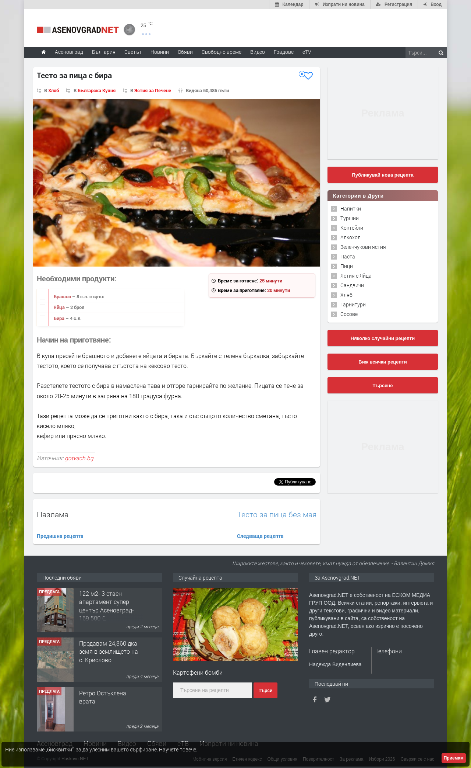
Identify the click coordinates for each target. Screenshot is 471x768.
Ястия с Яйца (356, 275)
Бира (59, 318)
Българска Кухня (97, 90)
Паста (347, 256)
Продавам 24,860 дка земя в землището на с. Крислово (108, 651)
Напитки (350, 208)
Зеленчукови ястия (363, 246)
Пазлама (52, 514)
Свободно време (221, 51)
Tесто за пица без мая (276, 514)
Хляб (53, 90)
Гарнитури (353, 304)
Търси (265, 690)
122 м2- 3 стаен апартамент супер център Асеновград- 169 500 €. (106, 606)
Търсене (383, 385)
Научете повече (177, 749)
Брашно (63, 296)
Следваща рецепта (260, 535)
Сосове (349, 313)
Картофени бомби (198, 672)
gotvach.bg (79, 458)
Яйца (60, 307)
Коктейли (351, 227)
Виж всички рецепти (382, 362)
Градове (284, 51)
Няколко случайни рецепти (383, 338)
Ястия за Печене (152, 90)
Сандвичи (352, 285)
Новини (159, 51)
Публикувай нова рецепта (382, 175)
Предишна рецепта (60, 535)
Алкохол (350, 237)
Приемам (454, 758)
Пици (346, 266)
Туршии (349, 218)
